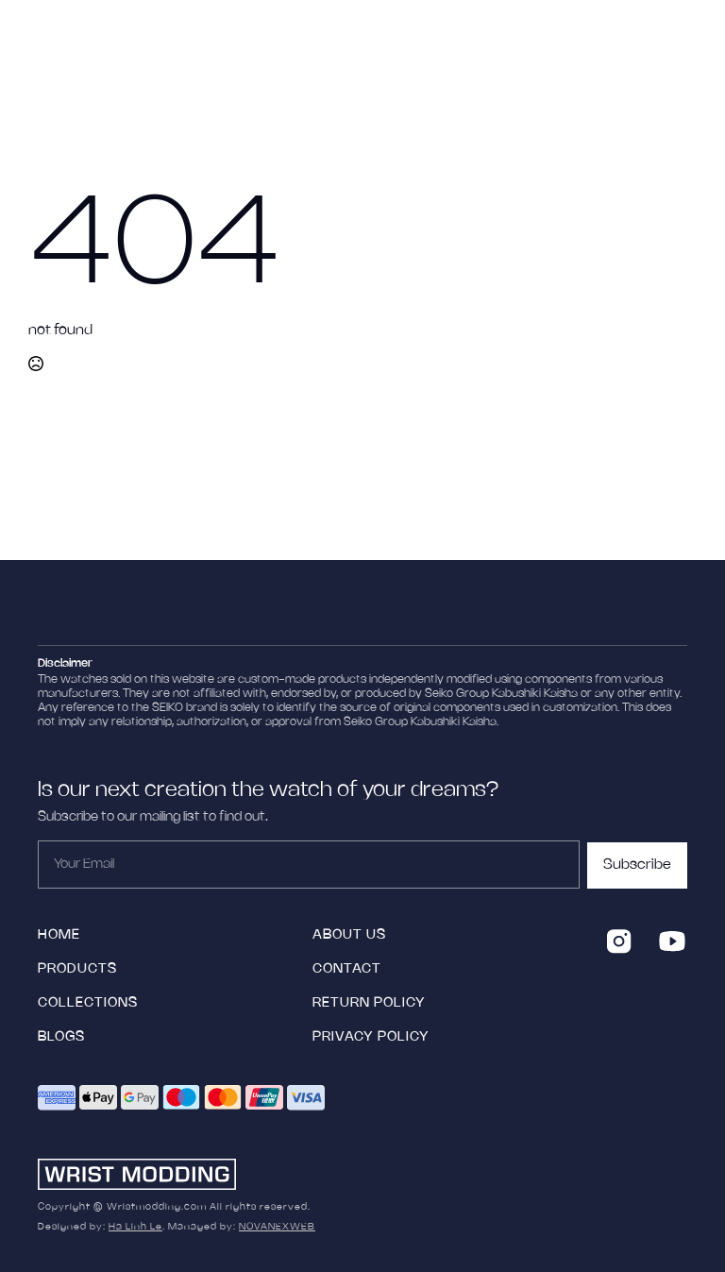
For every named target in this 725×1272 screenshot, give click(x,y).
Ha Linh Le (135, 1227)
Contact (346, 969)
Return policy (369, 1003)
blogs (61, 1037)
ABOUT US (349, 935)
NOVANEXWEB (277, 1227)
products (77, 969)
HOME (59, 935)
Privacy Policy (371, 1037)
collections (88, 1003)
